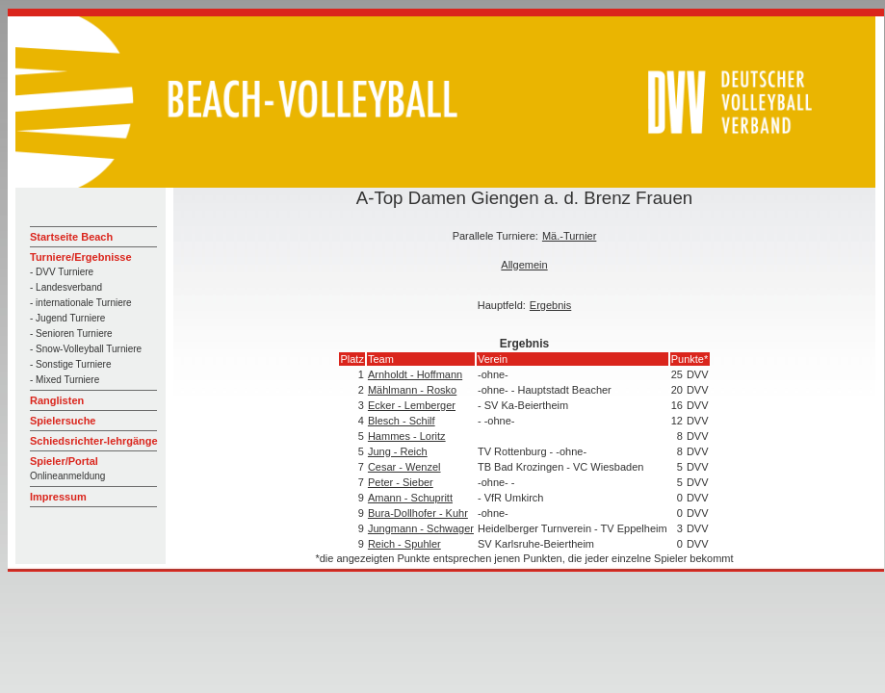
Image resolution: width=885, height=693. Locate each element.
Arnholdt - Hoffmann (415, 374)
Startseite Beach (71, 237)
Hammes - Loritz (407, 436)
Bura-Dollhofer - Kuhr (418, 513)
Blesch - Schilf (401, 420)
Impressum (58, 496)
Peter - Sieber (400, 482)
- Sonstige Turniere (71, 364)
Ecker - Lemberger (412, 405)
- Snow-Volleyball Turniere (86, 349)
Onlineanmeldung (67, 476)
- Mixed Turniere (64, 379)
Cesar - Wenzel (404, 467)
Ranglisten (57, 400)
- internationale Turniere (81, 302)
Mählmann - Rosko (412, 390)
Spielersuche (62, 420)
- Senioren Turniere (71, 333)
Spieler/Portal (64, 461)
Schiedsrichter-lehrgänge (94, 441)
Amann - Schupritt (410, 497)
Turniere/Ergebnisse (81, 257)
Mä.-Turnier (569, 236)
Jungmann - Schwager (421, 528)
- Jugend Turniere (67, 318)
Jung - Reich (398, 451)
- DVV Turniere (61, 272)
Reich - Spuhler (404, 544)
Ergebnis (550, 305)
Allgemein (524, 264)
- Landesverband (66, 287)
